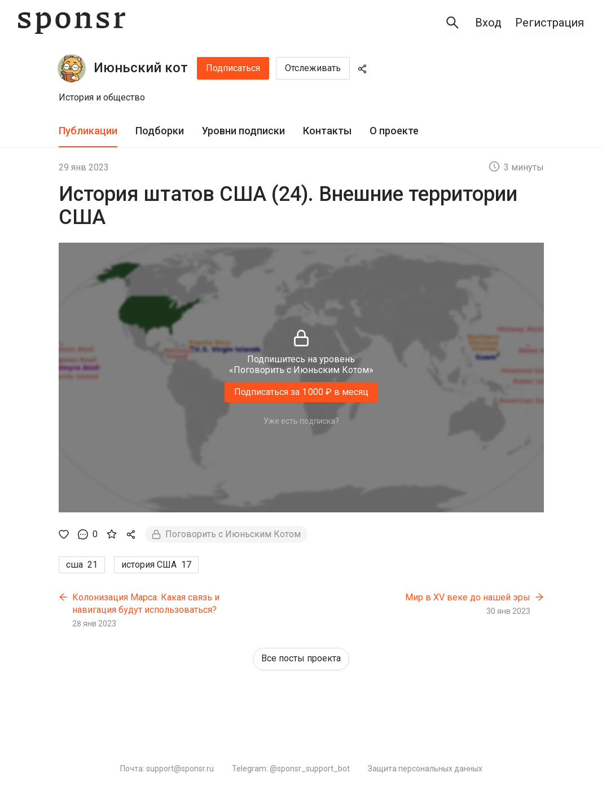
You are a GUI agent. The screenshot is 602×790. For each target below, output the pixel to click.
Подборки (159, 131)
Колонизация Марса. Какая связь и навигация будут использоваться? (145, 603)
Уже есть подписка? (301, 420)
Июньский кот (141, 68)
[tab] (88, 131)
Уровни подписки (243, 131)
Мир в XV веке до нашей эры (467, 597)
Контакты (327, 131)
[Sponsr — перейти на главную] (71, 23)
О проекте (394, 131)
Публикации (88, 131)
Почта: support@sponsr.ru (167, 768)
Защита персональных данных (425, 768)
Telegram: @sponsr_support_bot (291, 768)
